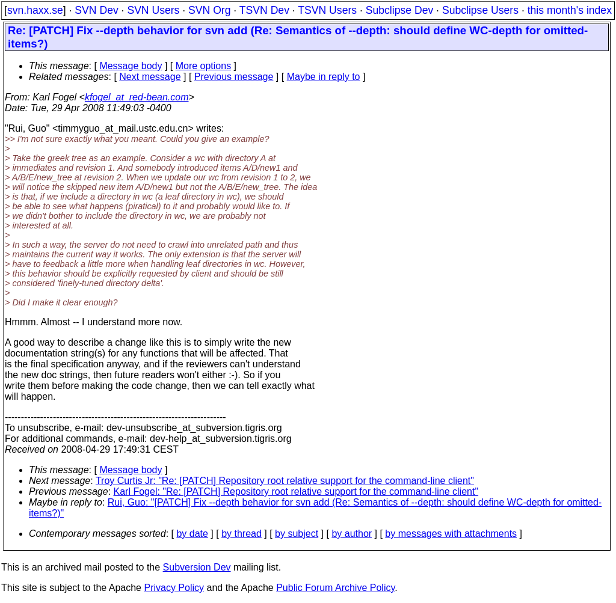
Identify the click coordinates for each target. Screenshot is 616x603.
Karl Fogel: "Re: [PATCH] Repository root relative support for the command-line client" (296, 491)
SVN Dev (96, 10)
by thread (241, 533)
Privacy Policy (174, 588)
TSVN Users (327, 10)
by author (351, 533)
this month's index (570, 10)
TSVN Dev (264, 10)
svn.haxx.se (35, 10)
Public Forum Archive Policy (335, 588)
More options (204, 66)
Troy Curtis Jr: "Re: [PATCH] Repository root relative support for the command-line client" (285, 481)
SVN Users (153, 10)
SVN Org (209, 10)
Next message (149, 77)
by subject (296, 533)
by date (192, 533)
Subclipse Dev (399, 10)
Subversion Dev (197, 567)
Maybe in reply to (323, 77)
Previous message (234, 77)
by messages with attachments (451, 533)
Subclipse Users (480, 10)
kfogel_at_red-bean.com (137, 97)
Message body (130, 66)
